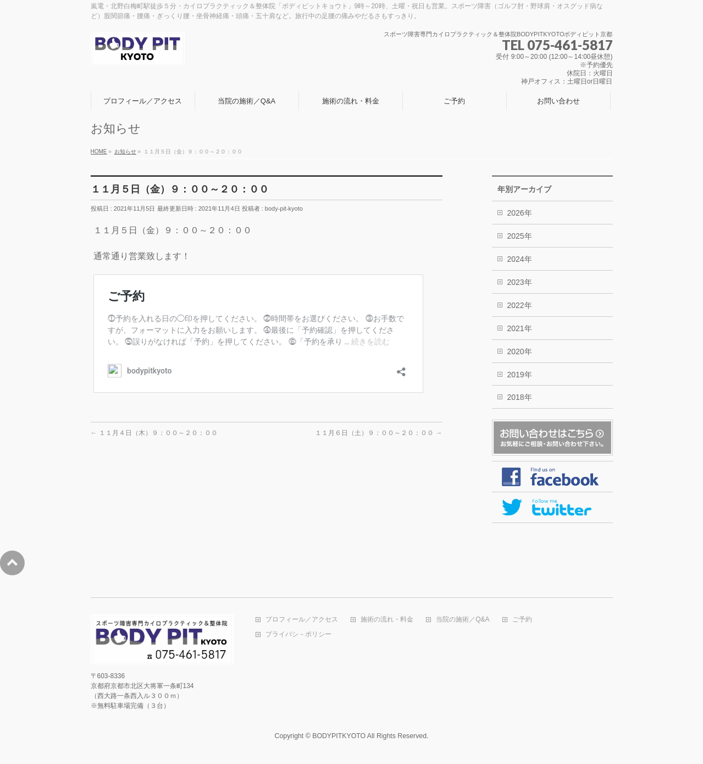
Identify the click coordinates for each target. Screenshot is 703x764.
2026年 (519, 212)
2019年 (519, 374)
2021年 (519, 328)
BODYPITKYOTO (339, 736)
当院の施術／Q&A (462, 619)
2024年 (519, 259)
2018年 (519, 397)
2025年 (519, 236)
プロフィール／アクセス (301, 619)
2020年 (519, 351)
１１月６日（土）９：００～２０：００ (378, 433)
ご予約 (522, 619)
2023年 (519, 282)
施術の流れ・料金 (387, 619)
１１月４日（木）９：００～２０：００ (154, 433)
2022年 (519, 305)
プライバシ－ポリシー (298, 634)
